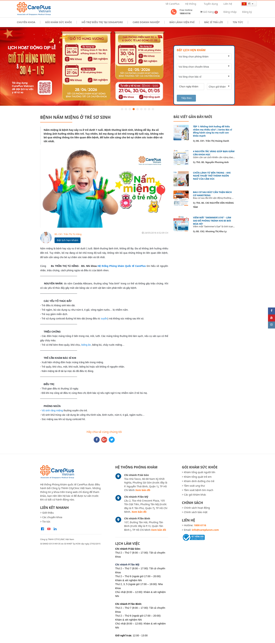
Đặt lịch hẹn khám (67, 240)
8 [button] (149, 109)
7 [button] (145, 109)
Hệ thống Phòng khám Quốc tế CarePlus (122, 266)
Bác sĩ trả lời (213, 22)
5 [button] (137, 109)
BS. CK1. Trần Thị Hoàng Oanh (212, 140)
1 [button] (122, 109)
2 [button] (126, 109)
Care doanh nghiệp (146, 22)
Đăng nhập (230, 11)
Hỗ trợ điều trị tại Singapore (102, 22)
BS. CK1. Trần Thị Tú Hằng (68, 234)
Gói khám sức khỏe (58, 22)
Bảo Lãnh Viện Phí (181, 22)
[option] (137, 66)
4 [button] (134, 109)
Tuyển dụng (211, 3)
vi (246, 3)
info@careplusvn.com (205, 529)
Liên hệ (227, 3)
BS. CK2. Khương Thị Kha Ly (211, 231)
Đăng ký (247, 11)
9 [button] (153, 109)
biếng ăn (86, 344)
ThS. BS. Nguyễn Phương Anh (212, 162)
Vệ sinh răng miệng (52, 410)
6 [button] (141, 109)
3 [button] (130, 109)
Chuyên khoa (26, 22)
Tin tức (238, 22)
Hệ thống (190, 3)
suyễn (104, 318)
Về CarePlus (172, 3)
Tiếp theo (186, 98)
